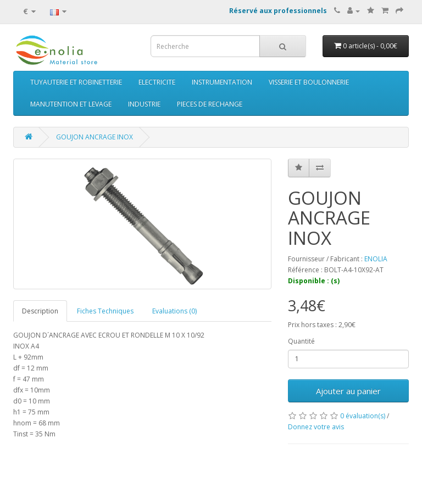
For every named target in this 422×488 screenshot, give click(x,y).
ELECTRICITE (156, 82)
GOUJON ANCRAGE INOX (94, 137)
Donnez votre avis (316, 426)
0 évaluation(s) (362, 415)
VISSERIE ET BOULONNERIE (309, 82)
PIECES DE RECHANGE (209, 104)
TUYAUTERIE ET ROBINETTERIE (76, 82)
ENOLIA (375, 258)
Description (40, 311)
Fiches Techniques (105, 311)
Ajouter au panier (348, 390)
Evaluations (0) (174, 311)
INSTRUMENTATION (222, 82)
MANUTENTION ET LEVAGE (71, 104)
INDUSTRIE (144, 104)
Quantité (301, 341)
